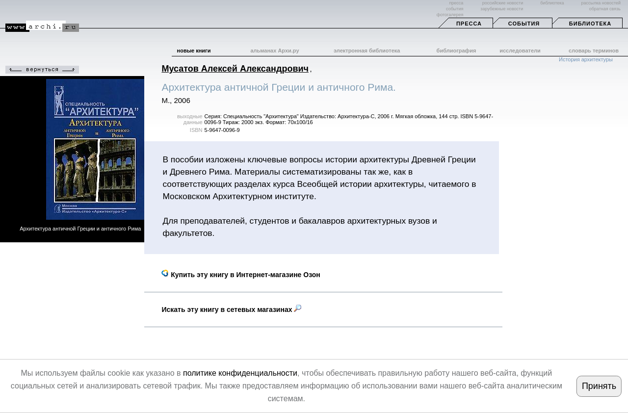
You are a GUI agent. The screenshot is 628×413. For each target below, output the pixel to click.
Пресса (469, 23)
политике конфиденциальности (240, 373)
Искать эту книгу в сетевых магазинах (231, 309)
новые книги (194, 50)
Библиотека (590, 23)
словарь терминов (594, 50)
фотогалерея (450, 14)
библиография (456, 50)
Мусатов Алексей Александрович (235, 69)
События (524, 23)
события (454, 8)
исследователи (520, 50)
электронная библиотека (367, 50)
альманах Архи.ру (274, 50)
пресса (456, 2)
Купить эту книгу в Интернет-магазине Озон (240, 275)
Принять (599, 386)
